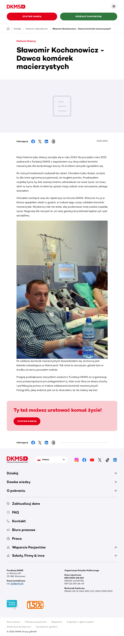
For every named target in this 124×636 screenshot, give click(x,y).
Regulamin (57, 622)
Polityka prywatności (36, 622)
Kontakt (16, 521)
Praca (14, 538)
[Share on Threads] (53, 141)
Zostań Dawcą (31, 16)
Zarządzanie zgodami (46, 626)
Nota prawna (13, 622)
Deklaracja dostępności (19, 626)
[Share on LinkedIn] (47, 141)
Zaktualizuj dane (23, 504)
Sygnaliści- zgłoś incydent (80, 622)
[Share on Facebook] (33, 141)
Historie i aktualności (37, 29)
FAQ (13, 512)
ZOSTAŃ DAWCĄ (26, 421)
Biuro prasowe (21, 530)
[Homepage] (8, 28)
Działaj (17, 29)
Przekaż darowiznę (89, 16)
